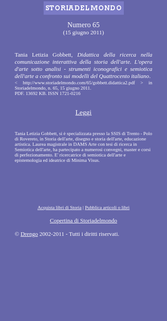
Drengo (29, 233)
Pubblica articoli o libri (107, 207)
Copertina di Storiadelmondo (83, 220)
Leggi (83, 112)
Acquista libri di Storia (59, 207)
